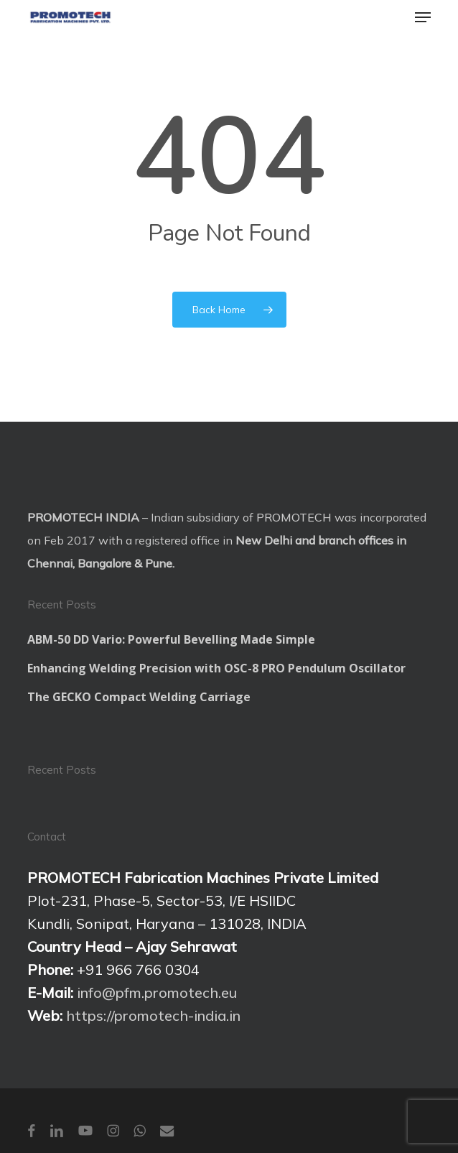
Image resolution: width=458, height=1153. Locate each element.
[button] (423, 17)
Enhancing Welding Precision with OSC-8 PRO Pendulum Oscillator (216, 668)
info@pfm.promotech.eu (157, 992)
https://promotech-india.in (153, 1015)
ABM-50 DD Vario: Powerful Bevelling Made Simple (171, 639)
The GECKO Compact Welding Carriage (139, 697)
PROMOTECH (294, 517)
